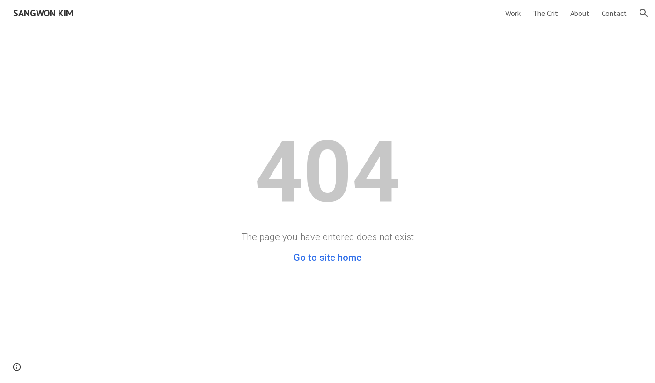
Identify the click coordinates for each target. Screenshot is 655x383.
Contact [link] (614, 13)
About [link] (579, 13)
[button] (644, 13)
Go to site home (327, 257)
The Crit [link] (545, 13)
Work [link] (513, 13)
